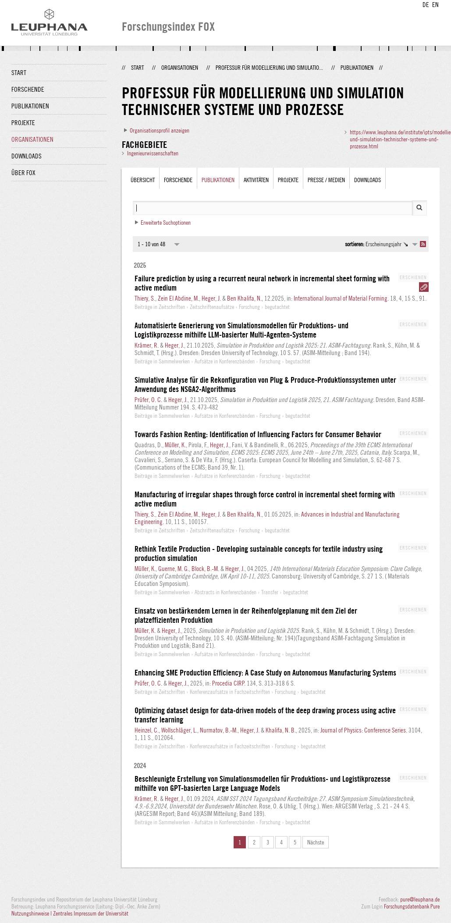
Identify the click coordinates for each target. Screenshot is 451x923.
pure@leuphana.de (420, 899)
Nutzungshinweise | (32, 913)
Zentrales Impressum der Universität (90, 913)
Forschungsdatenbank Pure (412, 906)
